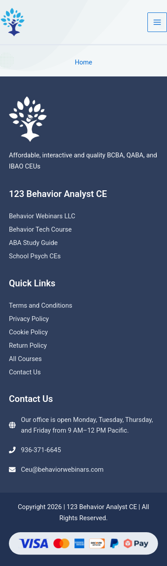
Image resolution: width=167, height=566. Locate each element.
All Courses (25, 359)
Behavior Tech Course (40, 229)
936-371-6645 (41, 450)
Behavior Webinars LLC (42, 216)
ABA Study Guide (33, 243)
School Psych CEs (35, 256)
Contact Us (25, 372)
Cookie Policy (28, 332)
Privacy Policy (29, 319)
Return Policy (28, 345)
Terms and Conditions (40, 305)
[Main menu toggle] (157, 22)
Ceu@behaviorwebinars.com (62, 470)
